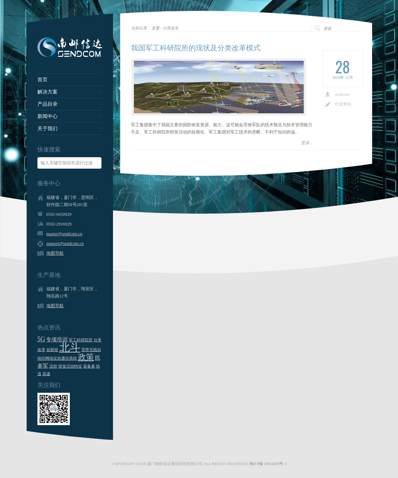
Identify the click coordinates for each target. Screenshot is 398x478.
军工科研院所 (80, 340)
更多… (307, 142)
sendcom (342, 94)
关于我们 (47, 128)
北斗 (69, 347)
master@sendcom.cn (64, 233)
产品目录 (47, 104)
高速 (46, 374)
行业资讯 (343, 104)
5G (41, 339)
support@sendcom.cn (65, 243)
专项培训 (57, 339)
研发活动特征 (70, 366)
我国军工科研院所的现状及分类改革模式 (196, 48)
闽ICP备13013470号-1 (267, 463)
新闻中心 (47, 116)
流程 (53, 366)
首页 (42, 79)
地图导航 (55, 253)
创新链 (52, 350)
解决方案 (47, 92)
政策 (86, 356)
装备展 (89, 366)
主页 (155, 28)
